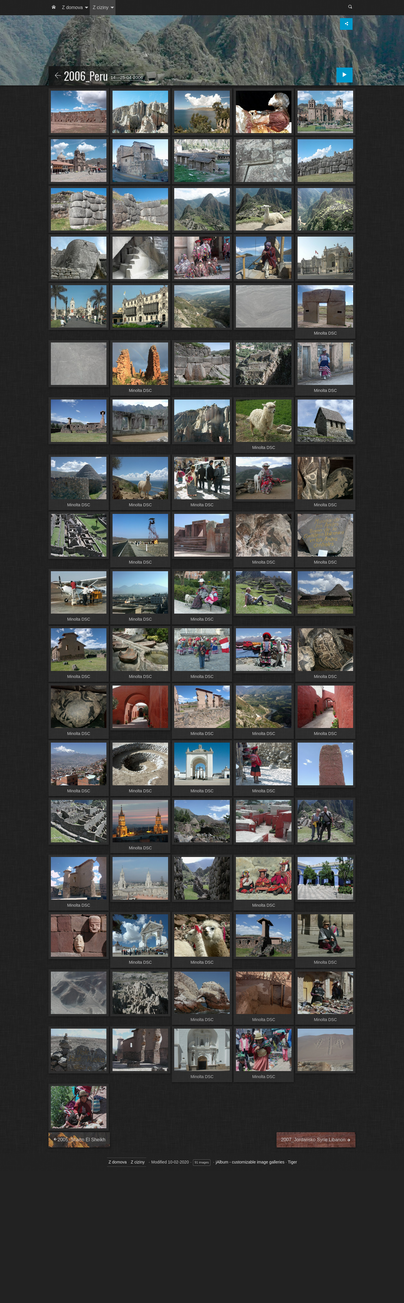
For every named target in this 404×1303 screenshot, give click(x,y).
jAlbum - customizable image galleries (250, 1162)
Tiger (292, 1162)
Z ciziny (100, 7)
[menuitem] (54, 7)
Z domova (72, 7)
